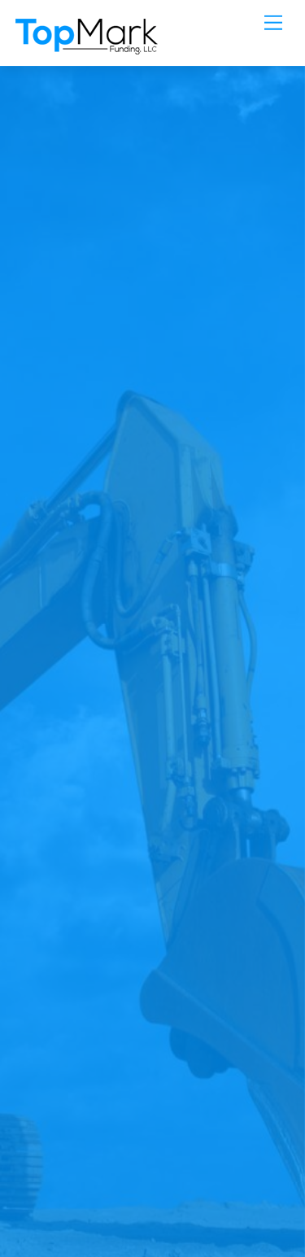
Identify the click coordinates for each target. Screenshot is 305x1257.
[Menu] (273, 22)
